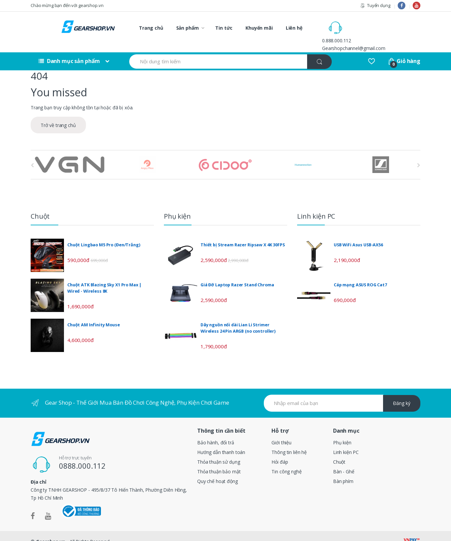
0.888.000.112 (364, 24)
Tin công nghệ (286, 460)
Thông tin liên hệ (289, 441)
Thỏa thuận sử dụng (218, 450)
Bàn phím (343, 470)
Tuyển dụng (375, 5)
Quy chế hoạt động (217, 470)
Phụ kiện (342, 431)
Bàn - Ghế (343, 460)
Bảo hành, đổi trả (215, 431)
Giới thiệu (281, 431)
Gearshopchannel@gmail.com (382, 31)
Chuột (339, 450)
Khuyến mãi (259, 28)
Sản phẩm (187, 28)
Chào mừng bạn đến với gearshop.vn (67, 5)
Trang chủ (151, 28)
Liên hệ (294, 28)
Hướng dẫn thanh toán (221, 441)
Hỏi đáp (279, 450)
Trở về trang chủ (58, 114)
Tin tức (223, 28)
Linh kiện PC (346, 441)
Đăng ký (401, 392)
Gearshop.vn (50, 530)
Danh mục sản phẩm (69, 50)
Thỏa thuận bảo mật (218, 460)
